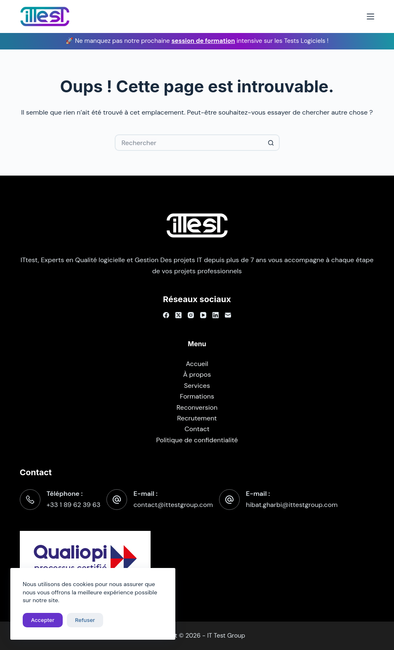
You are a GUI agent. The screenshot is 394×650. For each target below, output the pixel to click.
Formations (197, 396)
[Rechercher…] (189, 142)
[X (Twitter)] (178, 315)
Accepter (42, 620)
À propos (197, 374)
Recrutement (197, 418)
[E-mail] (228, 315)
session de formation (203, 41)
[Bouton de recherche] (271, 142)
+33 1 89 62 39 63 (74, 504)
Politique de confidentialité (197, 440)
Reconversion (197, 407)
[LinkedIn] (215, 315)
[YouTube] (203, 315)
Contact (196, 429)
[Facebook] (166, 315)
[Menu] (370, 16)
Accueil (197, 363)
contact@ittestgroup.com (173, 504)
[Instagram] (191, 315)
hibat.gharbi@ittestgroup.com (291, 504)
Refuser (85, 620)
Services (197, 385)
